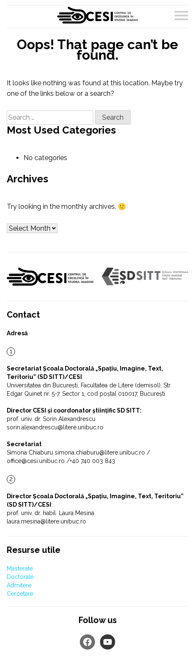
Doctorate (20, 576)
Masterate (20, 568)
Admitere (19, 585)
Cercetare (20, 593)
